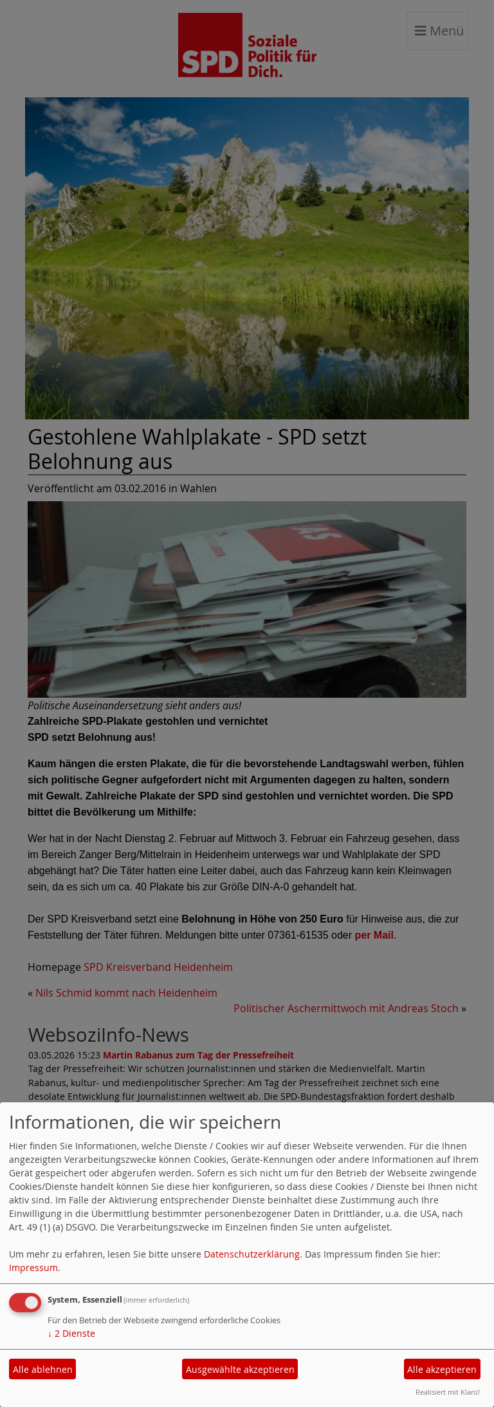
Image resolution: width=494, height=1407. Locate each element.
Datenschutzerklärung (252, 1254)
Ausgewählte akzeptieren (240, 1369)
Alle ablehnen (43, 1369)
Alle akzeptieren (442, 1369)
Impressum (33, 1267)
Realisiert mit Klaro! (448, 1392)
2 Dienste (71, 1333)
